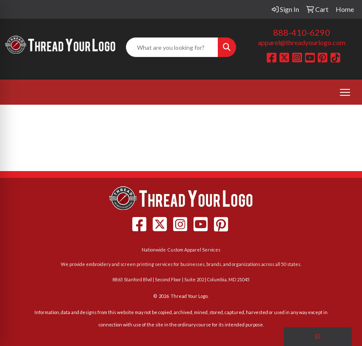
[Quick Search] (172, 47)
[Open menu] (344, 92)
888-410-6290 (301, 32)
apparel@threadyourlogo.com (301, 42)
